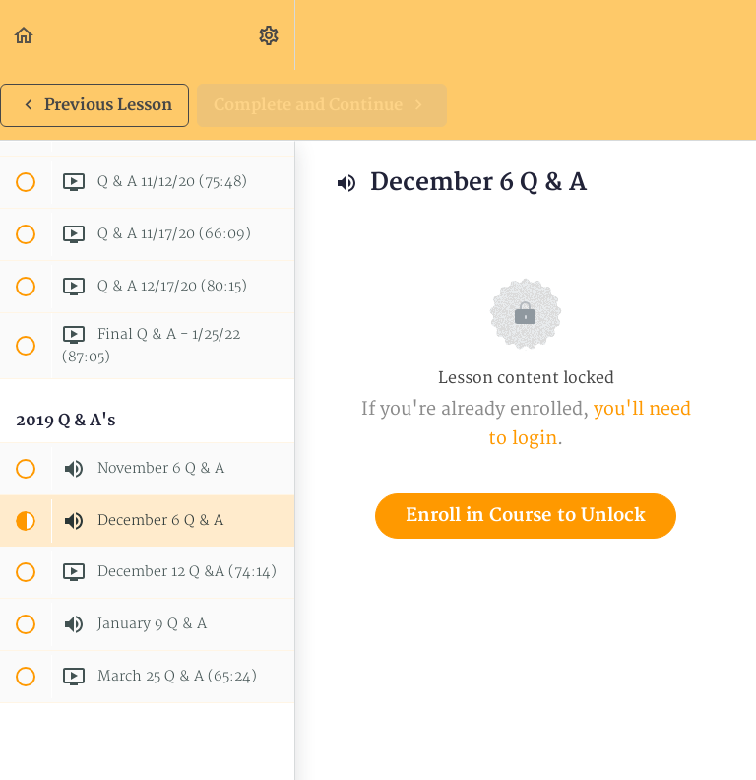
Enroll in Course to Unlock (526, 515)
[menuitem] (269, 35)
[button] (24, 35)
